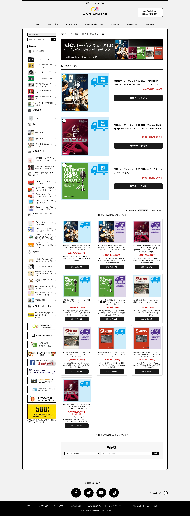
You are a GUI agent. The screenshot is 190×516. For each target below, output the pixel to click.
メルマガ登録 (43, 506)
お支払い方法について (95, 506)
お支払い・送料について (94, 24)
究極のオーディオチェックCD (92, 34)
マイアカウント (59, 506)
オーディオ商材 (52, 24)
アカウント (115, 24)
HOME (29, 506)
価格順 (152, 210)
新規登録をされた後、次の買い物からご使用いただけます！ (41, 413)
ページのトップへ (159, 493)
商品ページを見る (138, 98)
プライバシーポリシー (117, 506)
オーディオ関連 (73, 34)
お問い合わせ (132, 24)
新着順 (159, 210)
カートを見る (149, 24)
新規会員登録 (76, 506)
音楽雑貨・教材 (71, 24)
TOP (37, 24)
